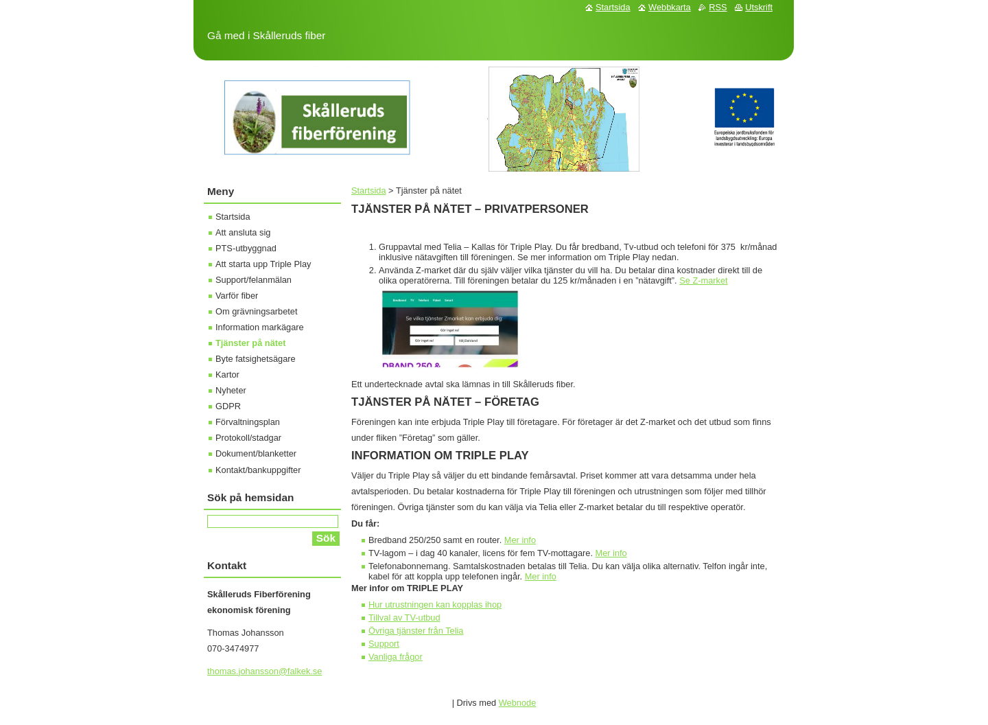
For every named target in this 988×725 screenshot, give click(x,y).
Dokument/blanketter (255, 453)
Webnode (518, 703)
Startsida (368, 190)
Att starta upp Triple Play (263, 264)
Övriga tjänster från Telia (415, 630)
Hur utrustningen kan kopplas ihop (435, 604)
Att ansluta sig (242, 232)
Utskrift (759, 7)
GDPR (228, 406)
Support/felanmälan (253, 280)
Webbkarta (669, 7)
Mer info (520, 540)
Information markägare (259, 327)
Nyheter (230, 390)
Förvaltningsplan (247, 422)
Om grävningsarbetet (256, 311)
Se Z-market (703, 280)
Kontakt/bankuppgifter (258, 470)
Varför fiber (236, 295)
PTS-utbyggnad (246, 248)
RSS (718, 7)
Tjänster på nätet (250, 343)
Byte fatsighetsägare (255, 359)
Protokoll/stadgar (248, 438)
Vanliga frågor (395, 657)
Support (383, 643)
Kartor (227, 374)
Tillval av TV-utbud (404, 617)
